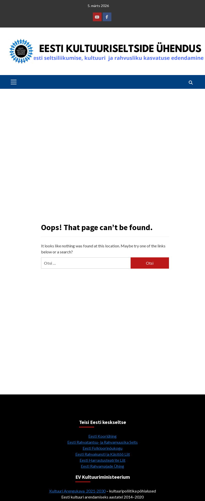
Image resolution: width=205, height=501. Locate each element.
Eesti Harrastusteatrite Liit (102, 460)
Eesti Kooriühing (102, 436)
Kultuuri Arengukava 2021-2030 (77, 490)
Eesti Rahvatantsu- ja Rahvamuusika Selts (102, 442)
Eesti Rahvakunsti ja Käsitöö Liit (102, 454)
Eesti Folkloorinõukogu (102, 448)
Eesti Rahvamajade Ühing (102, 466)
